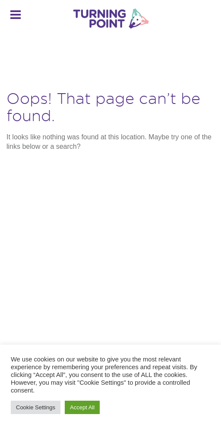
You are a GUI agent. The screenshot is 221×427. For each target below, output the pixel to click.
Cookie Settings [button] (35, 407)
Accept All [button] (82, 407)
